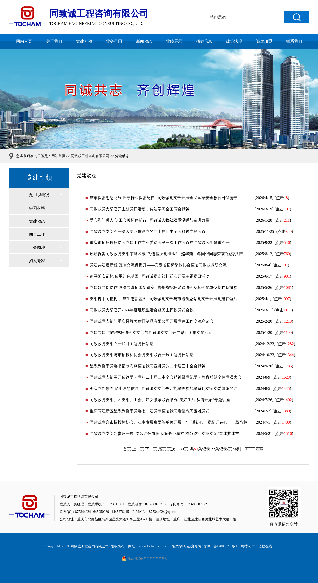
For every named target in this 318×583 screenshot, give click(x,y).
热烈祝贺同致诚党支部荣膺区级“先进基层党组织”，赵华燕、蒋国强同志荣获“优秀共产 (166, 254)
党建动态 (37, 221)
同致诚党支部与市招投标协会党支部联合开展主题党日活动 (142, 355)
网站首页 (24, 41)
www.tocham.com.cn (153, 546)
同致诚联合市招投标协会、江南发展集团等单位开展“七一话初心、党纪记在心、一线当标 (168, 422)
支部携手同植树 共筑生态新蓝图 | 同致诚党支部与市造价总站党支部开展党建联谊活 (163, 299)
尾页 (162, 449)
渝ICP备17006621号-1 (220, 546)
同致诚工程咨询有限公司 (90, 156)
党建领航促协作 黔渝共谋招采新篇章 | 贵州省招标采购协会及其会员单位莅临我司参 (163, 287)
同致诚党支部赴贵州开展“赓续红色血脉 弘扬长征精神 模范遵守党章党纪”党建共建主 (164, 433)
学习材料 (37, 208)
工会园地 (37, 247)
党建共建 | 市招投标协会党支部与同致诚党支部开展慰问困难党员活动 (151, 332)
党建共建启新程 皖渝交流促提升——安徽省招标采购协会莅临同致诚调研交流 (158, 265)
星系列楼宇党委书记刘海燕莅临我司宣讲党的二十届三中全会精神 (148, 366)
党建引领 (84, 41)
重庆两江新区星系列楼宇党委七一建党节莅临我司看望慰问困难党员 (150, 411)
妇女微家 (37, 261)
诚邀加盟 (264, 41)
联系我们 (294, 41)
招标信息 (204, 41)
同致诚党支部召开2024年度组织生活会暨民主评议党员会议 (142, 310)
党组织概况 (39, 195)
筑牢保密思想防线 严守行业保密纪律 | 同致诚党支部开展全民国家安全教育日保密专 (163, 198)
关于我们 (54, 41)
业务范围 (114, 41)
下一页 (151, 449)
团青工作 (37, 234)
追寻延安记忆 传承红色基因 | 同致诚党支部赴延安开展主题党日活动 (149, 276)
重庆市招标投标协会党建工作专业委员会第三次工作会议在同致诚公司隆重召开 (160, 242)
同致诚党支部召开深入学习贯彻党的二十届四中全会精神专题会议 (148, 231)
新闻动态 (144, 41)
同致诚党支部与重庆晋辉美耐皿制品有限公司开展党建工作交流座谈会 (152, 321)
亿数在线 (265, 546)
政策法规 (234, 41)
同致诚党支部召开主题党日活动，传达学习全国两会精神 (140, 209)
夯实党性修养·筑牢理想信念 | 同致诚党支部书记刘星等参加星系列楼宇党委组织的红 (163, 388)
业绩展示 (174, 41)
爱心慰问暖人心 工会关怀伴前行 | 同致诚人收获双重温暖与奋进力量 (149, 220)
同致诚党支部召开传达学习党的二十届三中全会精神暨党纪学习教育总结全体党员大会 (166, 377)
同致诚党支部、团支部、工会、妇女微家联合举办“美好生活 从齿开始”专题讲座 (160, 400)
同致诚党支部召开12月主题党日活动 (122, 344)
